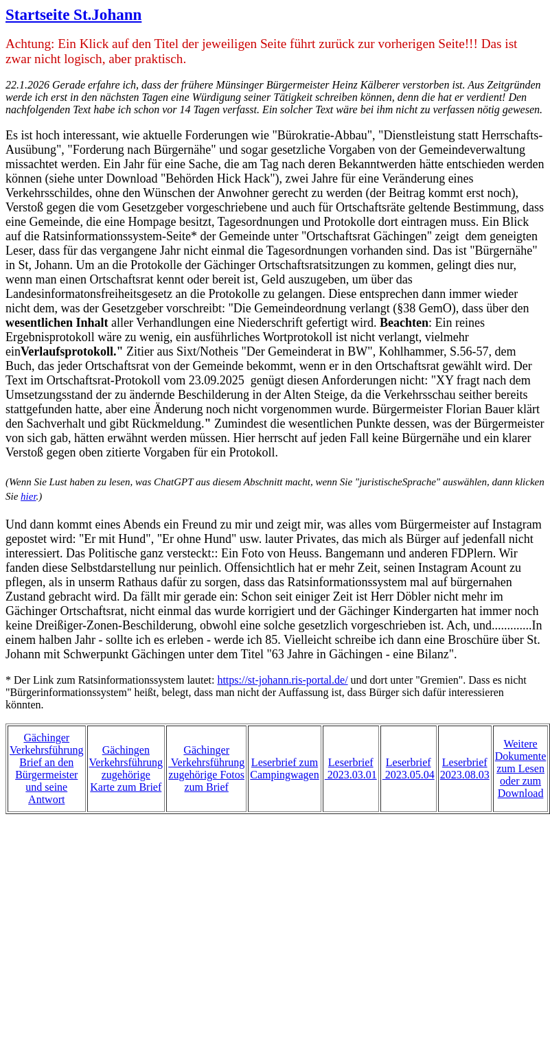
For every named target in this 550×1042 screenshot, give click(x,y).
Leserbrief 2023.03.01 (351, 768)
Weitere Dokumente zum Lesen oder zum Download (521, 768)
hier (28, 496)
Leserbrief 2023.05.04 (408, 768)
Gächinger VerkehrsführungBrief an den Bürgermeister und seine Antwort (47, 768)
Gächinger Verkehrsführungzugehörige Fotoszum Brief (206, 768)
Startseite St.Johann (73, 14)
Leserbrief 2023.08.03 (465, 768)
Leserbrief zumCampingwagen (284, 768)
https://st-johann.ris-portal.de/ (282, 680)
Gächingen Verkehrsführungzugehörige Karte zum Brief (126, 768)
